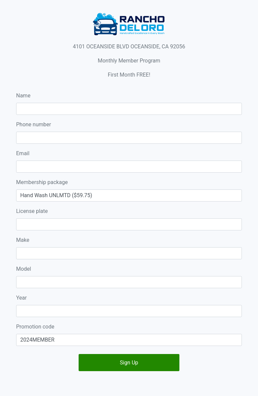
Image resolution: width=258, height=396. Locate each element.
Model (23, 269)
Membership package (42, 182)
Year (21, 298)
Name (23, 95)
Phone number (33, 124)
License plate (32, 211)
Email (23, 153)
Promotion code (35, 326)
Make (22, 240)
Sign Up (129, 362)
